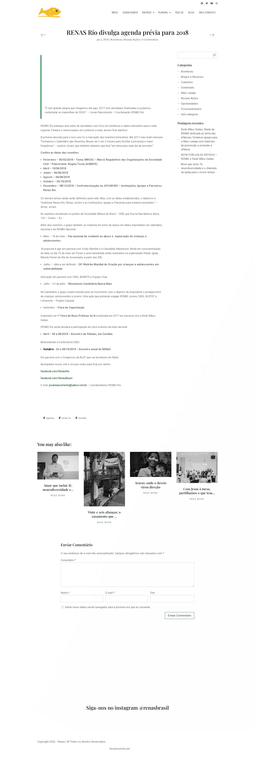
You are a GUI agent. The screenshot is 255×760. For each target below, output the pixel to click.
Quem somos (130, 12)
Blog (191, 12)
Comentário (68, 560)
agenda (50, 418)
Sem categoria (189, 114)
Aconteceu (116, 39)
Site (152, 592)
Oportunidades (189, 103)
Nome (65, 592)
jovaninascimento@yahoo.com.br (68, 385)
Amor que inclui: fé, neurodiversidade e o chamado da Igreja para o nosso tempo (199, 168)
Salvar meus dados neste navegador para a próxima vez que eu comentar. (107, 607)
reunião (82, 418)
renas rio (66, 418)
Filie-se (179, 12)
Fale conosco (207, 12)
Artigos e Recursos (192, 76)
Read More (58, 495)
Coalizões (187, 82)
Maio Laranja (188, 93)
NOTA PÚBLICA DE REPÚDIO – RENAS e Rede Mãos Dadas (199, 156)
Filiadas (163, 12)
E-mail (110, 592)
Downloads (187, 87)
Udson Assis (138, 748)
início (115, 12)
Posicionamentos (191, 109)
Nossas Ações (132, 39)
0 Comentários (150, 39)
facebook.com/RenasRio (55, 371)
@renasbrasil (154, 707)
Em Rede (147, 12)
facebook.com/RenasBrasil (56, 378)
